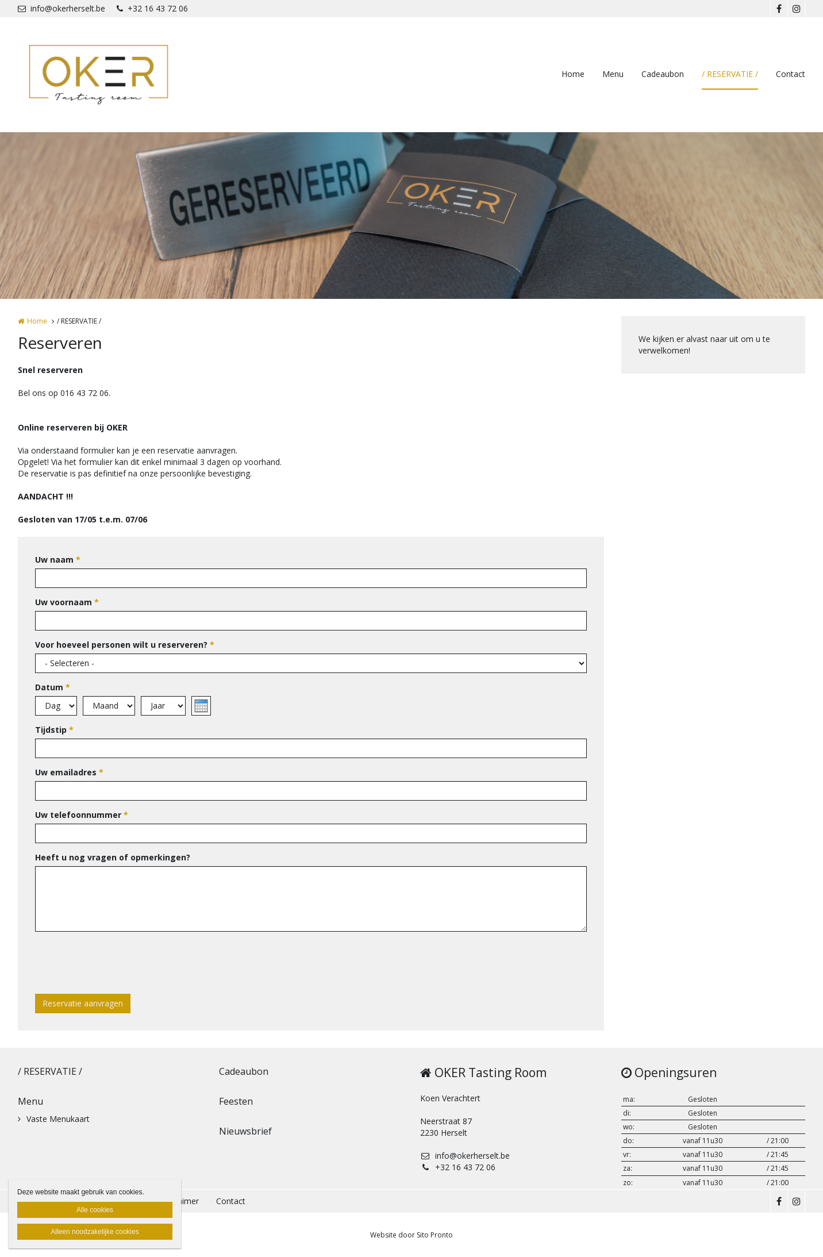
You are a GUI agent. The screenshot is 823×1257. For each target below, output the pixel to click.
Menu (613, 73)
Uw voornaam (67, 602)
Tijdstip (54, 729)
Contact (790, 73)
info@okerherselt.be (61, 8)
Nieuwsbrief (245, 1131)
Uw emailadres (69, 772)
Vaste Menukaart (58, 1118)
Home (573, 73)
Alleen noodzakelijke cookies (95, 1232)
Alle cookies (94, 1210)
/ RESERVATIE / (730, 73)
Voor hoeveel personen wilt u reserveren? (124, 644)
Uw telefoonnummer (81, 814)
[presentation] (122, 962)
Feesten (236, 1101)
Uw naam (57, 559)
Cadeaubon (662, 73)
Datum (52, 687)
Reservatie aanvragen (83, 1003)
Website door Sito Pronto (411, 1235)
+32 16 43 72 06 (152, 8)
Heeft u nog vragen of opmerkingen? (112, 857)
